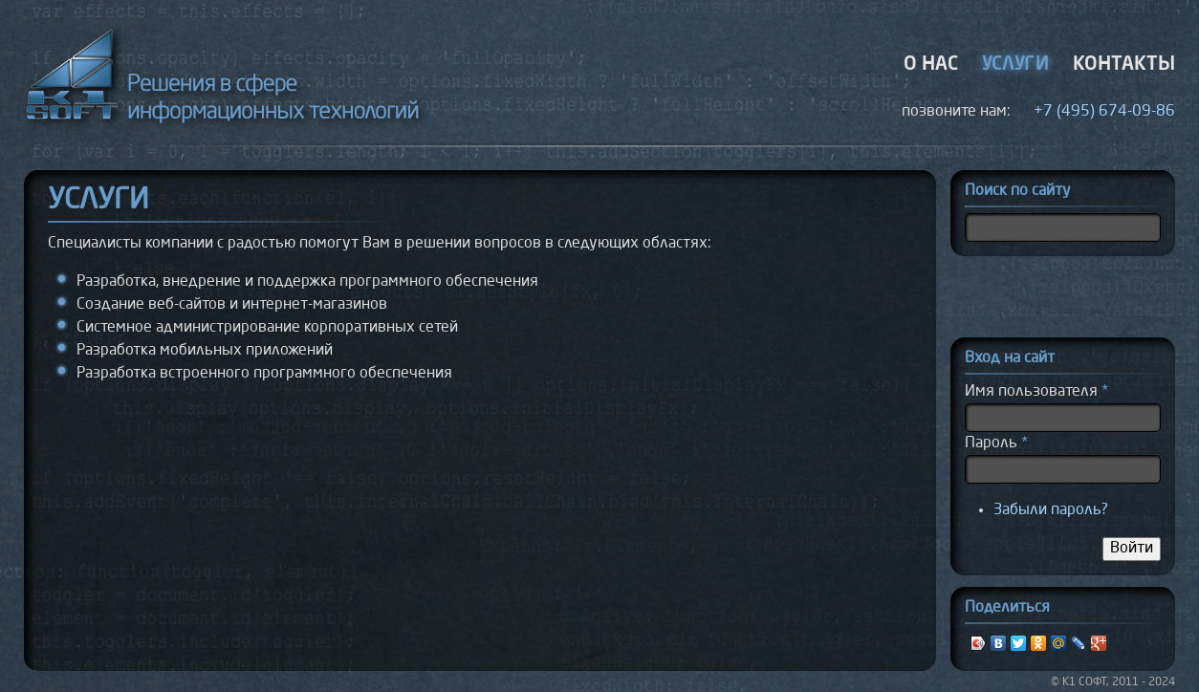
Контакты (1124, 65)
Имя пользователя (1036, 392)
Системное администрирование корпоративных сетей (267, 327)
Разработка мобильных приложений (204, 350)
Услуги (1015, 65)
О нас (931, 65)
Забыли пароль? (1050, 510)
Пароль (996, 443)
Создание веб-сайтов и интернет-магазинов (231, 305)
